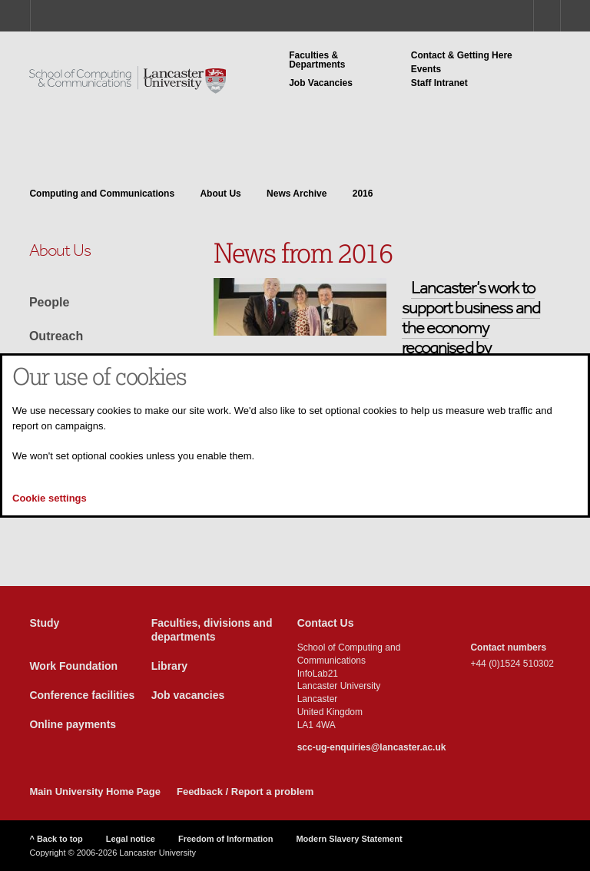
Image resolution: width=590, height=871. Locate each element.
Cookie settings (49, 498)
